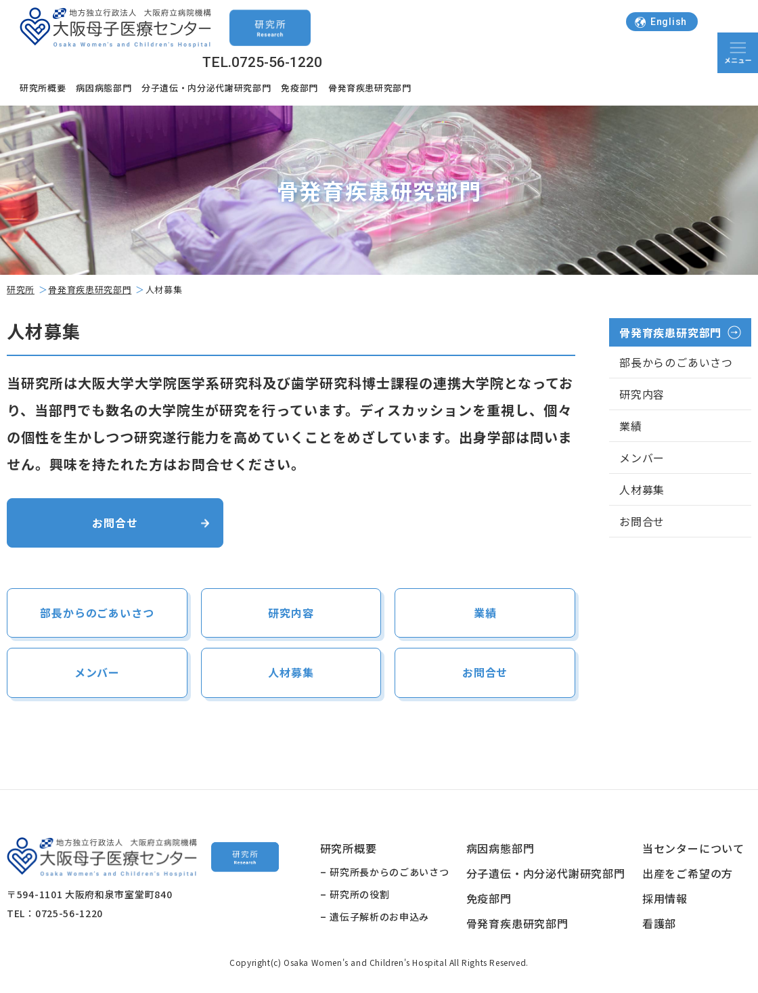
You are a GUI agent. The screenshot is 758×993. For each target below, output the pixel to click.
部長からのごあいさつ (97, 613)
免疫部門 (299, 87)
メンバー (97, 674)
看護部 (659, 925)
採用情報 (665, 900)
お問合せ (115, 522)
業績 (485, 613)
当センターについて (693, 850)
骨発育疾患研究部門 (369, 87)
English (660, 21)
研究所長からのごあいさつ (389, 874)
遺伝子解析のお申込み (379, 918)
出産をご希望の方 (687, 875)
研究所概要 (43, 87)
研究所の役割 (359, 896)
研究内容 (291, 613)
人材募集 (291, 674)
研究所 (21, 289)
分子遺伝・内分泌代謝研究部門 (206, 87)
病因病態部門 (103, 87)
